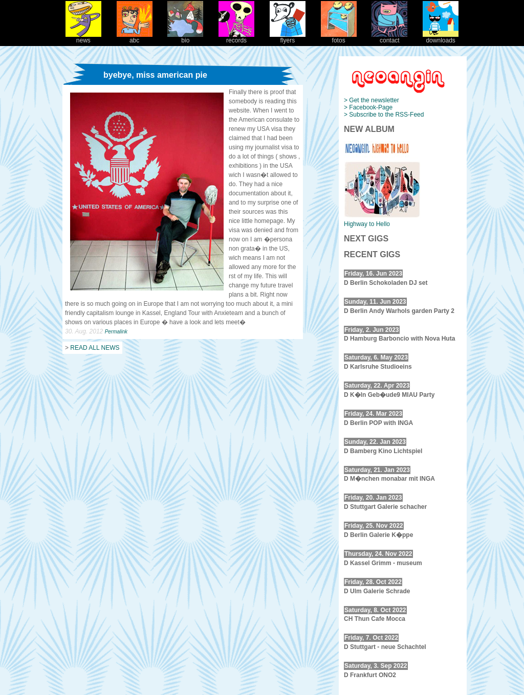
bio (185, 37)
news (83, 37)
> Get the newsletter (371, 100)
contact (389, 37)
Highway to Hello (367, 224)
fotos (339, 37)
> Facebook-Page (368, 107)
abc (134, 37)
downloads (440, 37)
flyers (287, 37)
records (236, 37)
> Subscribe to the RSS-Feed (384, 114)
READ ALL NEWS (94, 347)
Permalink (116, 331)
